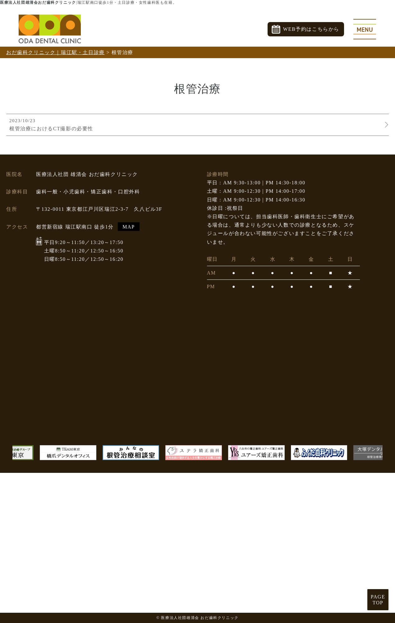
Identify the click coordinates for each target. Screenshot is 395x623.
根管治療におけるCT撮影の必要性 (196, 124)
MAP (128, 226)
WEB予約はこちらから (311, 29)
